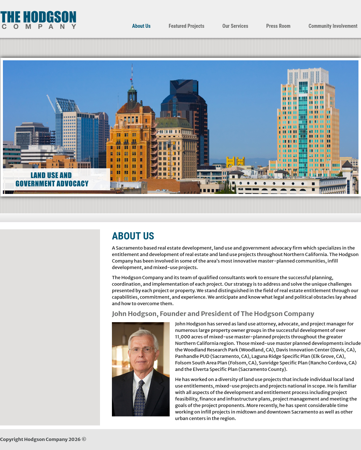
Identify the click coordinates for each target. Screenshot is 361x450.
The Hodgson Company (38, 20)
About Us (141, 26)
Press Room (278, 26)
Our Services (235, 26)
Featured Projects (186, 26)
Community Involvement (333, 26)
